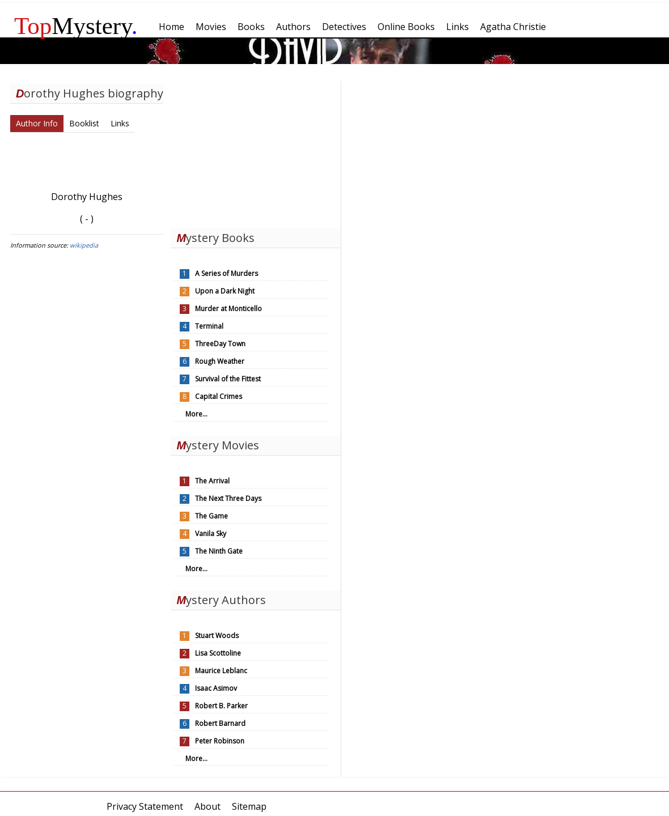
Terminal (209, 326)
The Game (211, 516)
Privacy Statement (145, 806)
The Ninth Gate (219, 551)
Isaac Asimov (216, 688)
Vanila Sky (210, 533)
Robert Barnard (220, 723)
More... (196, 414)
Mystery (76, 25)
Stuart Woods (217, 635)
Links (120, 123)
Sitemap (249, 806)
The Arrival (212, 481)
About (207, 806)
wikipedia (84, 245)
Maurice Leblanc (221, 670)
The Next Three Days (228, 498)
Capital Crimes (218, 396)
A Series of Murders (226, 273)
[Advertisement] (256, 152)
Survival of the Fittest (228, 379)
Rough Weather (219, 361)
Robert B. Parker (221, 706)
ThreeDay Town (220, 343)
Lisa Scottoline (218, 653)
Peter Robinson (219, 741)
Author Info (37, 123)
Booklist (84, 123)
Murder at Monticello (228, 308)
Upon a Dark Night (225, 291)
